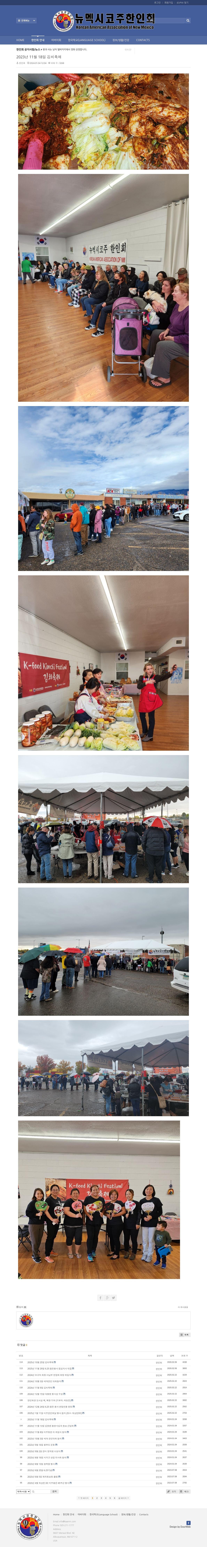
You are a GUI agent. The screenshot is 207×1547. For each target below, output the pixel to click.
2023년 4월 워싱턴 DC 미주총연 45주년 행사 (48, 1483)
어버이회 (56, 40)
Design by (180, 1527)
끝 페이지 (123, 1498)
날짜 (172, 1355)
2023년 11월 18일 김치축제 (38, 57)
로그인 (157, 3)
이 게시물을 (183, 1307)
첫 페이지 (83, 1498)
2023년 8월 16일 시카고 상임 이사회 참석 (47, 1457)
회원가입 (169, 3)
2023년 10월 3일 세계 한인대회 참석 (45, 1438)
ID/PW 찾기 (182, 3)
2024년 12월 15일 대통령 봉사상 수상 (45, 1394)
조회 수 (184, 1355)
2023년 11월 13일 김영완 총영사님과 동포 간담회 (51, 1425)
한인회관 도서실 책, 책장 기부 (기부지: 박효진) (49, 1400)
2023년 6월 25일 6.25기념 (40, 1470)
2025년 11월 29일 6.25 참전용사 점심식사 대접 (50, 1368)
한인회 (22, 63)
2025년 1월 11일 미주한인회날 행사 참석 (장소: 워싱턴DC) (55, 1413)
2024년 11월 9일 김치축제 (40, 1387)
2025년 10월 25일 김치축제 (40, 1362)
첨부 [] (21, 1307)
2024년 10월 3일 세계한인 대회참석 (44, 1381)
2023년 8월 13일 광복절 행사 (41, 1464)
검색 (54, 1491)
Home (20, 40)
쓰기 (171, 1491)
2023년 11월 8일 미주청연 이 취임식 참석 (47, 1432)
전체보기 (26, 20)
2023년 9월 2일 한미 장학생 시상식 (44, 1451)
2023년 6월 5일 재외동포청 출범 (43, 1476)
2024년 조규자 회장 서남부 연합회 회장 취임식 (49, 1375)
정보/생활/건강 (120, 40)
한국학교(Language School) (87, 40)
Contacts (143, 40)
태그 (184, 1491)
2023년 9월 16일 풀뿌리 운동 (41, 1444)
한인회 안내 (37, 38)
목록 (184, 1335)
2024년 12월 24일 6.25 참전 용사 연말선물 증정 (50, 1406)
